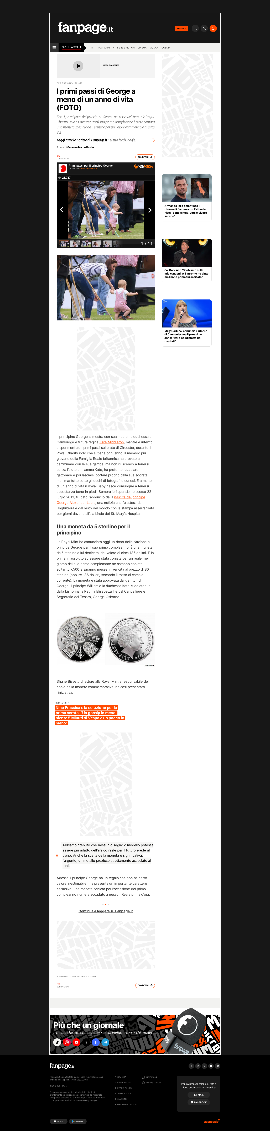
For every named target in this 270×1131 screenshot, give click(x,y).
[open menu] (54, 47)
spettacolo (71, 47)
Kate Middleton (112, 442)
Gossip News (62, 976)
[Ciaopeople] (212, 1122)
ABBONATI (181, 28)
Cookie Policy (123, 1093)
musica (154, 47)
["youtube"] (76, 1042)
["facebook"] (96, 1042)
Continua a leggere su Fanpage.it (106, 911)
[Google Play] (78, 1121)
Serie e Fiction (126, 47)
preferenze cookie (126, 1104)
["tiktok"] (57, 1042)
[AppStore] (59, 1121)
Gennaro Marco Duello (80, 147)
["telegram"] (105, 1042)
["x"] (86, 1042)
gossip (166, 47)
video (93, 976)
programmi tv (105, 47)
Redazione (121, 1099)
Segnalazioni (123, 1082)
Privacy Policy (123, 1088)
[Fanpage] (62, 1066)
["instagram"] (67, 1042)
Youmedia (120, 1077)
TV (92, 47)
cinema (142, 47)
